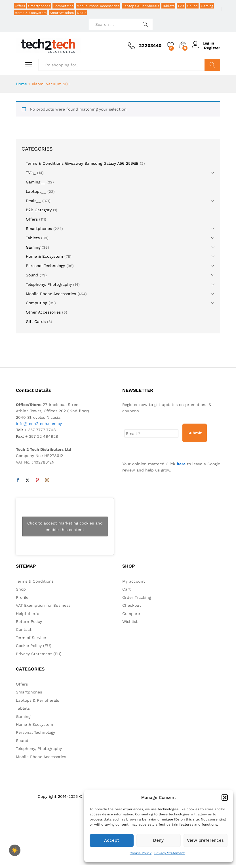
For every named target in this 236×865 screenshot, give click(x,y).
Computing (36, 303)
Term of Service (31, 637)
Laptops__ (36, 191)
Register (212, 48)
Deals (81, 13)
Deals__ (33, 200)
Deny (158, 840)
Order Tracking (136, 597)
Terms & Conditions (35, 581)
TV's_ (31, 172)
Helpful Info (27, 613)
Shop (21, 589)
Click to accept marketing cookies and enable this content (65, 526)
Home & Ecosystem (31, 13)
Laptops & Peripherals (141, 6)
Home (21, 84)
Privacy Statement (169, 853)
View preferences (205, 840)
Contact (23, 629)
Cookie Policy (140, 853)
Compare (131, 613)
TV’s (181, 6)
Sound (192, 6)
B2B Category (39, 210)
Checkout (131, 605)
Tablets (168, 6)
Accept (111, 840)
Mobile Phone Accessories (98, 6)
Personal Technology (45, 265)
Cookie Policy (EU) (33, 645)
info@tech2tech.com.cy (39, 423)
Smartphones (39, 6)
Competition (63, 6)
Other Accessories (43, 312)
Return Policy (29, 621)
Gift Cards (36, 321)
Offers (20, 6)
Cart (126, 589)
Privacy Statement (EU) (39, 654)
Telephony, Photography (49, 284)
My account (133, 581)
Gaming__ (35, 182)
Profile (22, 597)
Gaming (207, 6)
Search (212, 65)
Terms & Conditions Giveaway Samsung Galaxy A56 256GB (82, 163)
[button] (224, 797)
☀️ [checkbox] (15, 850)
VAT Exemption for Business (43, 605)
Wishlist (130, 621)
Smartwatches (62, 13)
